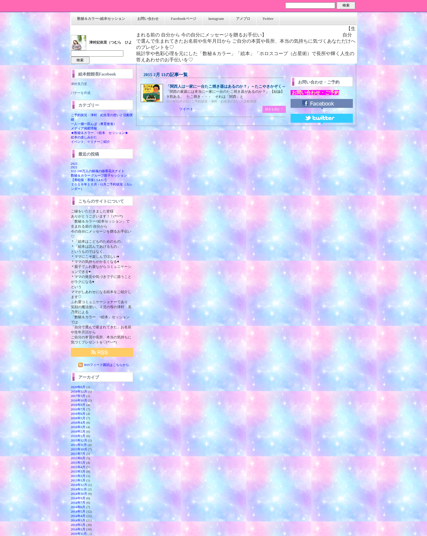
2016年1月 (78, 436)
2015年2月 (78, 476)
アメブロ (243, 19)
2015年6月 (78, 458)
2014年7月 (78, 502)
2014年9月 (78, 498)
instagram (216, 19)
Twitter (268, 19)
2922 (74, 167)
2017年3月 (78, 396)
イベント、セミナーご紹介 (90, 141)
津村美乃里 (79, 84)
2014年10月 (79, 493)
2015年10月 (79, 449)
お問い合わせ (148, 19)
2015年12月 (79, 440)
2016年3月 (78, 427)
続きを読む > (274, 109)
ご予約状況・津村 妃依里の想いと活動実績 (223, 101)
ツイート (186, 109)
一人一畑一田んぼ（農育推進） (94, 124)
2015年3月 (78, 471)
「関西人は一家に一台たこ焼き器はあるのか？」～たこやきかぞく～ (226, 86)
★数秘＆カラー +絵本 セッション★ (99, 133)
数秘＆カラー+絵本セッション (101, 19)
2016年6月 (78, 413)
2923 (74, 163)
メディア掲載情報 (84, 128)
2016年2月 (78, 431)
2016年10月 (79, 400)
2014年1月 (78, 529)
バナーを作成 (80, 93)
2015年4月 (78, 467)
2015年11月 (79, 445)
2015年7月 (78, 453)
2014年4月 (78, 516)
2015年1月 (78, 480)
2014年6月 (78, 507)
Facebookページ (183, 19)
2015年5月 (78, 462)
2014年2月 (78, 525)
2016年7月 (78, 409)
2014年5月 (78, 511)
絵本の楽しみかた (84, 137)
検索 (346, 5)
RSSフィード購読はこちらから (106, 365)
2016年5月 (78, 418)
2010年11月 (79, 533)
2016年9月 (78, 405)
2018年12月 (79, 391)
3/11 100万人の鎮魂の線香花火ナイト (98, 171)
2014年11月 (79, 489)
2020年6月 (78, 387)
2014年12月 (79, 485)
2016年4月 (78, 422)
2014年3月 (78, 520)
